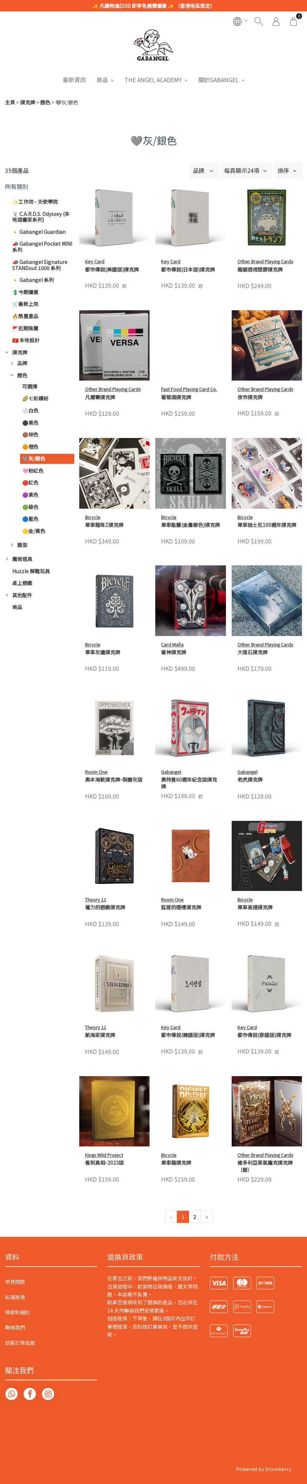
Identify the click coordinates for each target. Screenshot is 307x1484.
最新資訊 (74, 79)
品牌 (22, 363)
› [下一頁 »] (206, 1216)
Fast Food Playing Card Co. (189, 389)
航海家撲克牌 (100, 1035)
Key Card (94, 261)
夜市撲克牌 (250, 397)
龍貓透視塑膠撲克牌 (260, 269)
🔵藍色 (30, 518)
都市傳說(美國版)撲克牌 (112, 269)
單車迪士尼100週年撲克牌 (266, 525)
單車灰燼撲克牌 (102, 652)
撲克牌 (27, 102)
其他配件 (22, 595)
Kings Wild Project (104, 1155)
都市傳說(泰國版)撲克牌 (264, 1035)
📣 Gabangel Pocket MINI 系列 (42, 246)
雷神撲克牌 (173, 652)
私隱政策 (15, 1297)
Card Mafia (172, 644)
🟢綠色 (30, 506)
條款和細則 (17, 1312)
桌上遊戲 (22, 582)
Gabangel (171, 771)
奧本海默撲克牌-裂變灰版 (113, 779)
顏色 (45, 102)
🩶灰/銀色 (33, 458)
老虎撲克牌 (250, 779)
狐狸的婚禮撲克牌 (181, 907)
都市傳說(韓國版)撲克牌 (188, 1035)
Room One (96, 771)
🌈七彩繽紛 (35, 398)
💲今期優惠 (25, 292)
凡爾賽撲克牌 (100, 397)
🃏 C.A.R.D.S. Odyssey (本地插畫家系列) (41, 216)
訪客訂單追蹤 (20, 1342)
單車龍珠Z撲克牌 (104, 525)
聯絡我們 (15, 1327)
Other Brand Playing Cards (265, 261)
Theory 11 (95, 899)
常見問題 (15, 1281)
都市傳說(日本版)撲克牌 (188, 269)
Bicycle (92, 517)
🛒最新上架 (25, 303)
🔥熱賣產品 (25, 316)
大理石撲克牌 (252, 652)
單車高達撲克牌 (255, 907)
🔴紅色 (30, 482)
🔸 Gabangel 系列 (33, 279)
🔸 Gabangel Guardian (39, 231)
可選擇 (29, 386)
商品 (102, 79)
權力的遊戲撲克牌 (105, 907)
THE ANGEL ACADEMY (153, 79)
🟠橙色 (30, 446)
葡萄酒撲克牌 (176, 397)
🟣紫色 (30, 494)
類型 (22, 544)
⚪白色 (30, 410)
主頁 (10, 102)
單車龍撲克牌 (176, 1092)
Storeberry (278, 1469)
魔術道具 (22, 558)
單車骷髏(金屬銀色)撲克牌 (190, 525)
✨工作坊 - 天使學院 (35, 201)
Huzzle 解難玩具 (31, 571)
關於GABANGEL (218, 79)
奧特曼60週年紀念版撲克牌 (189, 783)
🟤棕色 (30, 434)
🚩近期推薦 (25, 328)
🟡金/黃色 (33, 530)
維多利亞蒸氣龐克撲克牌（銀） (265, 1096)
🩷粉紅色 (32, 470)
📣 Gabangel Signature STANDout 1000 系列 (39, 265)
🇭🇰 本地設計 (25, 340)
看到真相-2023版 (104, 1162)
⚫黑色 (30, 422)
